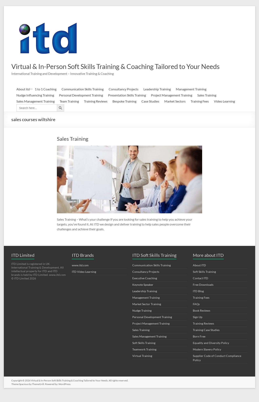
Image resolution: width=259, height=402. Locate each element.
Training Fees (200, 109)
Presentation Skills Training (127, 103)
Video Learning (224, 109)
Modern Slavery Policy (207, 357)
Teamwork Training (144, 357)
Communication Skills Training (83, 97)
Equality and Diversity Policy (211, 350)
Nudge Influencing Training (35, 103)
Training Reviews (95, 109)
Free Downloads (203, 292)
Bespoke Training (124, 109)
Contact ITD (200, 286)
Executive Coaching (144, 286)
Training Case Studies (206, 338)
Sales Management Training (35, 109)
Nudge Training (142, 318)
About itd (23, 97)
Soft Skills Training (143, 350)
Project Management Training (171, 103)
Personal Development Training (81, 103)
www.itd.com (80, 273)
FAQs (196, 312)
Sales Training (206, 103)
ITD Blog (198, 299)
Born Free (199, 344)
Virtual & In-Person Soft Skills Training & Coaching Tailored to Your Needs (116, 70)
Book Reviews (201, 318)
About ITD (199, 273)
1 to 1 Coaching (45, 97)
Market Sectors (175, 109)
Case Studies (150, 109)
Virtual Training (142, 363)
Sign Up (197, 325)
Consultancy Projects (123, 97)
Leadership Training (157, 97)
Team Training (69, 109)
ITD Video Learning (84, 279)
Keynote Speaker (142, 292)
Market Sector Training (146, 312)
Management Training (191, 97)
